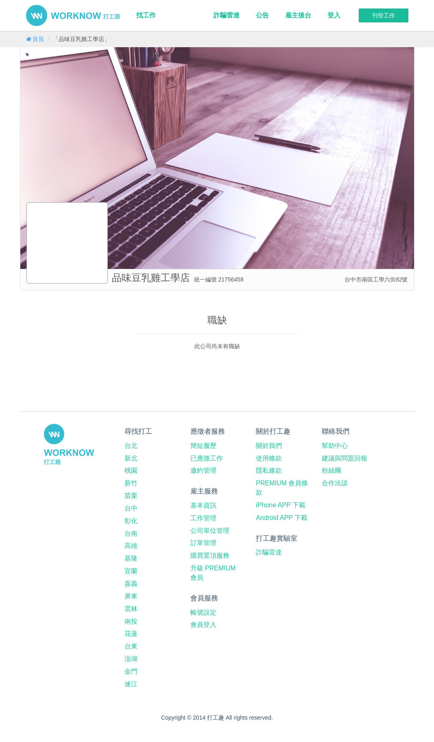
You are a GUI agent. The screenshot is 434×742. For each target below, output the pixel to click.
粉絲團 (331, 470)
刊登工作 (383, 15)
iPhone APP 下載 (280, 505)
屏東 (130, 596)
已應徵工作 (206, 458)
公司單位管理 (209, 530)
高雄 (130, 545)
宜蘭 (130, 570)
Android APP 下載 (282, 517)
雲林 (130, 608)
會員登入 (203, 624)
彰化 (130, 520)
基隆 (130, 558)
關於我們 (269, 445)
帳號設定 (203, 612)
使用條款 (269, 458)
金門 (130, 671)
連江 (130, 684)
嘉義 (130, 583)
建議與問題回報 (344, 458)
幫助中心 (335, 445)
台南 (130, 533)
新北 (130, 458)
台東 (130, 646)
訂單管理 (203, 542)
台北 (130, 445)
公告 (262, 15)
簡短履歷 (203, 445)
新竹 (130, 483)
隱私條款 (269, 470)
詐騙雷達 (227, 15)
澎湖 (130, 658)
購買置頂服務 (209, 555)
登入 (333, 15)
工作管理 (203, 518)
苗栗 (130, 495)
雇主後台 (298, 15)
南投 (130, 621)
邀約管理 (203, 470)
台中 (130, 508)
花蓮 (130, 633)
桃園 (130, 470)
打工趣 (73, 15)
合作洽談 (335, 483)
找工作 (146, 15)
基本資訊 (203, 505)
